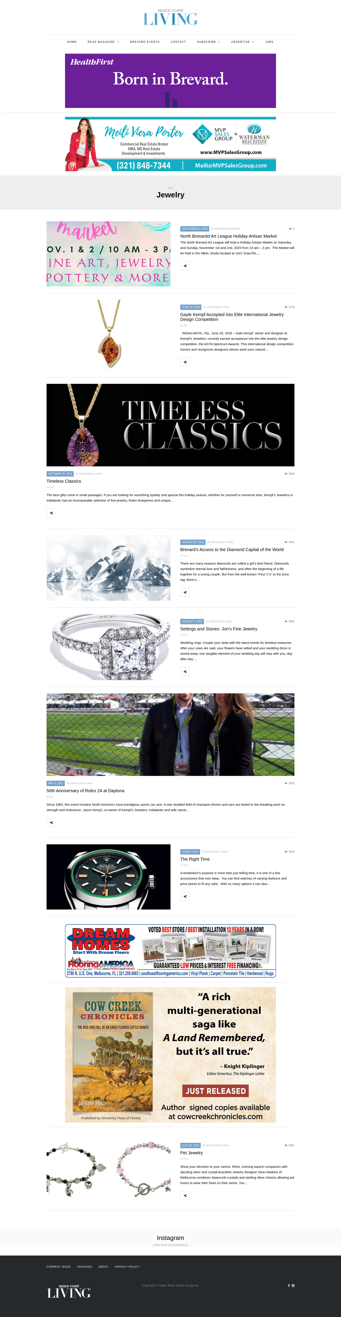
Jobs (269, 41)
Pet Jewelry (191, 1152)
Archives (84, 1266)
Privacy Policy (127, 1266)
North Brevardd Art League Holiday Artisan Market (228, 236)
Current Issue (59, 1266)
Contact (178, 41)
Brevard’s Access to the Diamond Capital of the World (232, 549)
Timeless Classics (64, 481)
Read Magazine (101, 41)
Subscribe (206, 41)
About (104, 1266)
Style (51, 487)
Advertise (240, 41)
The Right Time (195, 859)
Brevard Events (145, 41)
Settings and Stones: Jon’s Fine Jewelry (218, 628)
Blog (183, 325)
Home (72, 41)
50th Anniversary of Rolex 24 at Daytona (85, 790)
